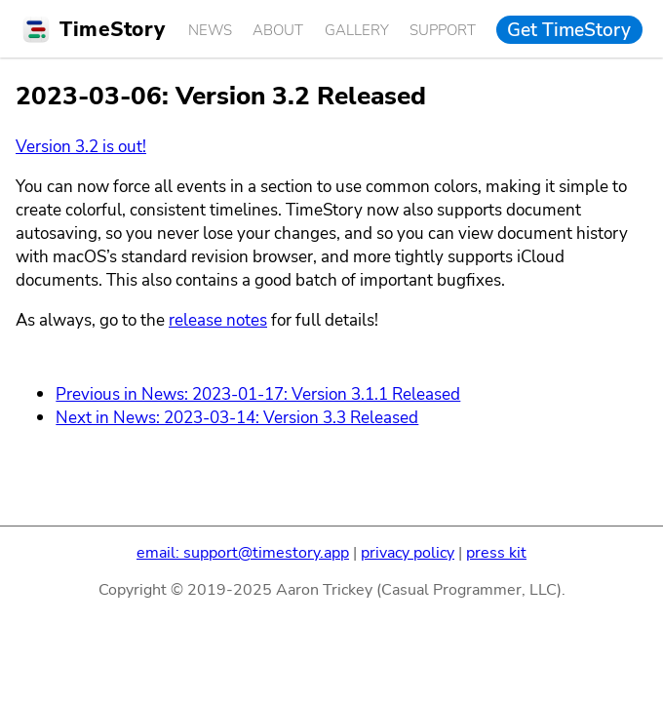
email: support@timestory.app (242, 553)
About (278, 30)
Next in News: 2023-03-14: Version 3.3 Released (237, 417)
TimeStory (112, 29)
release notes (218, 320)
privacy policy (407, 553)
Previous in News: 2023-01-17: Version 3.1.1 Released (258, 394)
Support (443, 30)
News (210, 30)
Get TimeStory (569, 29)
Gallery (357, 30)
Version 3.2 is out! (81, 146)
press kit (496, 553)
